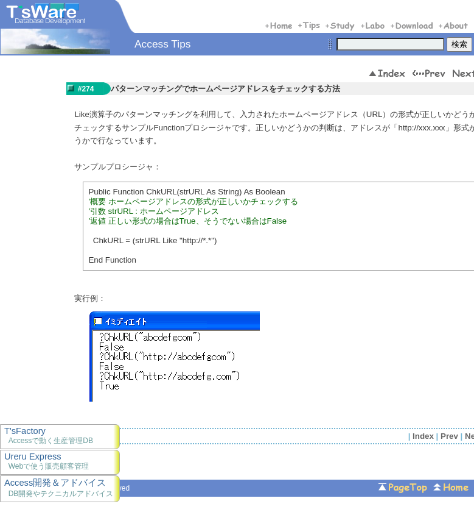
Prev (449, 436)
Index (423, 436)
